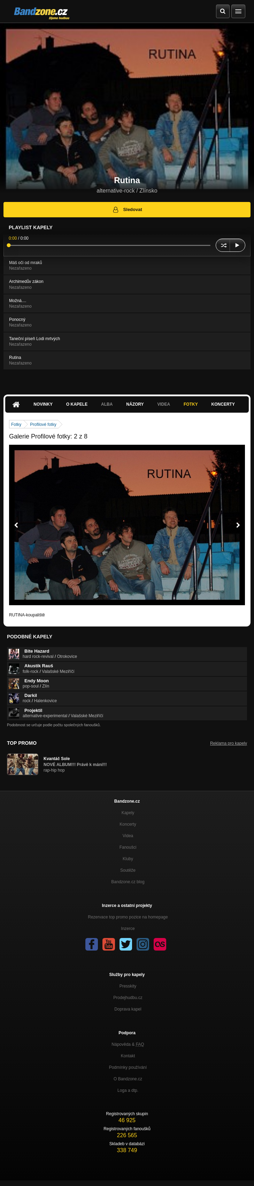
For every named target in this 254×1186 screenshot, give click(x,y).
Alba (107, 404)
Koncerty (223, 404)
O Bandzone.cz (128, 1078)
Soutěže (128, 870)
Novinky (43, 404)
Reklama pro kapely (228, 743)
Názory (135, 404)
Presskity (128, 986)
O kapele (76, 404)
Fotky (191, 404)
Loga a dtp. (127, 1090)
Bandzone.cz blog (127, 881)
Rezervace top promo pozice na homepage (128, 917)
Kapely (128, 812)
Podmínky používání (128, 1067)
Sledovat (127, 209)
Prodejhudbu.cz (127, 997)
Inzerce (127, 928)
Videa (163, 404)
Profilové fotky (43, 424)
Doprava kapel (127, 1009)
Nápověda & (127, 1044)
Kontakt (128, 1055)
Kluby (128, 858)
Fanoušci (128, 847)
